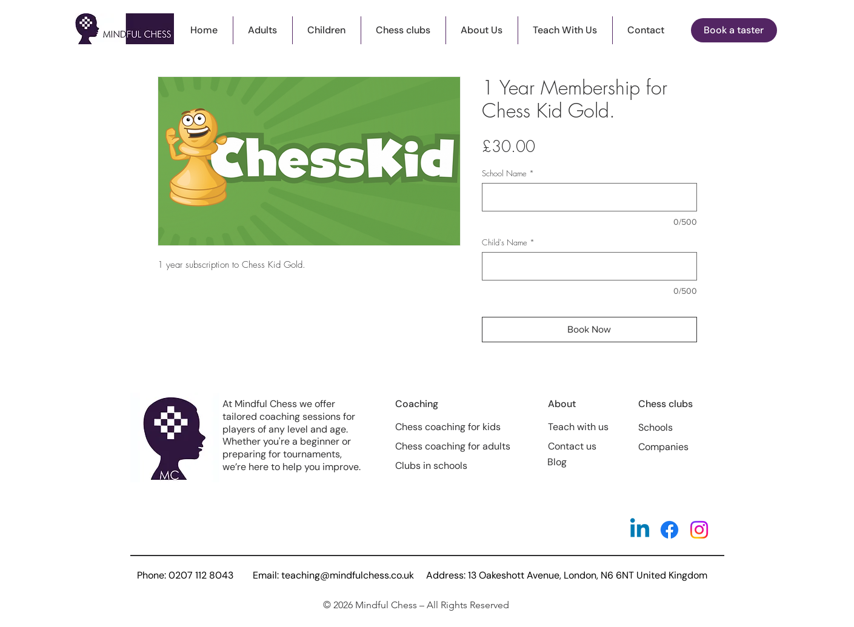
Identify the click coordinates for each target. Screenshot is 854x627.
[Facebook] (669, 530)
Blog (557, 462)
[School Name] (589, 197)
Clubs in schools (431, 465)
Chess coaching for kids (448, 426)
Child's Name (508, 242)
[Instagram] (699, 530)
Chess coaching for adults (452, 446)
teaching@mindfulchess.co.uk (347, 575)
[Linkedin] (640, 530)
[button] (403, 30)
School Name (508, 173)
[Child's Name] (589, 266)
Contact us (572, 446)
